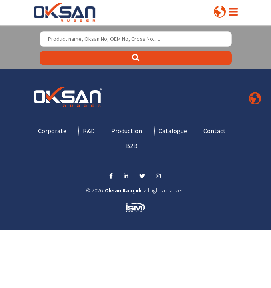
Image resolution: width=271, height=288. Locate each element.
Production (126, 131)
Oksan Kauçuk (123, 190)
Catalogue (173, 131)
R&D (89, 131)
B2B (131, 146)
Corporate (52, 131)
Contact (214, 131)
